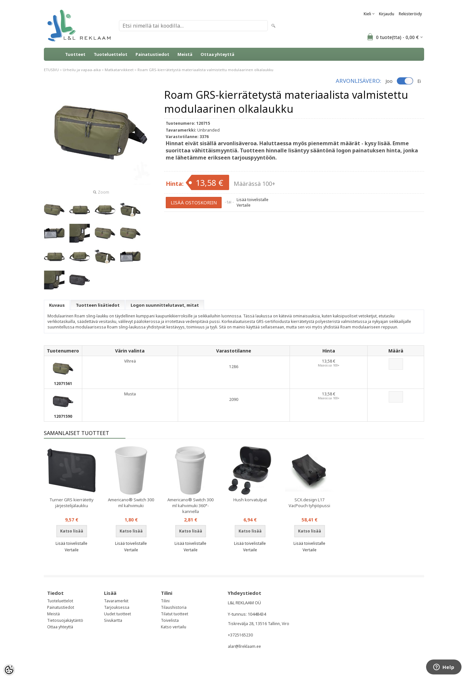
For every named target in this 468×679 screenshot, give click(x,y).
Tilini (165, 601)
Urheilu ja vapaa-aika (82, 69)
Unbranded (208, 130)
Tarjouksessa (116, 607)
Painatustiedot (152, 54)
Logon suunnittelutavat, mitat (165, 305)
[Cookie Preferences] (9, 670)
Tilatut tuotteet (174, 614)
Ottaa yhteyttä (217, 54)
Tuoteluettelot (110, 54)
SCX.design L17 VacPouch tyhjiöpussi (309, 502)
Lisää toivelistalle (252, 199)
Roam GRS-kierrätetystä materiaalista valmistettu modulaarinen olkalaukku (205, 69)
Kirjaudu (386, 14)
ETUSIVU (51, 69)
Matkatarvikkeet (119, 69)
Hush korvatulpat (250, 500)
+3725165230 (240, 635)
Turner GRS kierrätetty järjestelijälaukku (71, 502)
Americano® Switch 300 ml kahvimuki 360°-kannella (190, 505)
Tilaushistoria (174, 607)
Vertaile (244, 205)
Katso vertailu (173, 627)
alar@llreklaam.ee (244, 646)
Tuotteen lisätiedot (98, 305)
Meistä (184, 54)
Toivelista (170, 620)
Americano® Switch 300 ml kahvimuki (131, 502)
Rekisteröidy (410, 14)
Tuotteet (75, 54)
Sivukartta (113, 620)
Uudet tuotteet (117, 614)
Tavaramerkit (116, 601)
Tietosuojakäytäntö (65, 620)
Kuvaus (57, 305)
